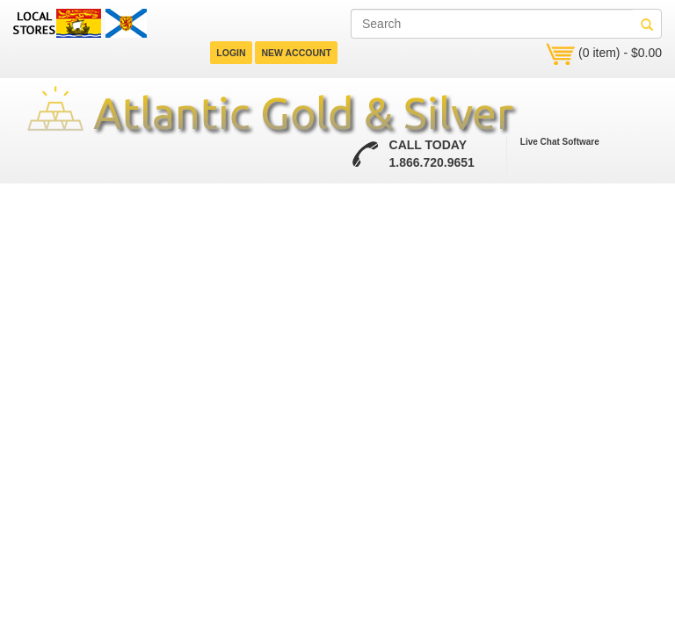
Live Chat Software (559, 142)
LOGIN (230, 52)
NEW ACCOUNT (296, 52)
